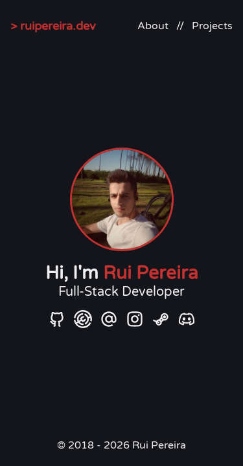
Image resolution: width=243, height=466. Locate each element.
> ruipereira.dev (53, 26)
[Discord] (187, 318)
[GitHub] (57, 318)
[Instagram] (135, 318)
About (152, 25)
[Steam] (161, 318)
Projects (212, 25)
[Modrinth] (83, 318)
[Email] (109, 318)
